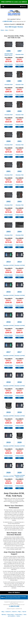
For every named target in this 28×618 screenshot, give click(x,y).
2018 (8, 382)
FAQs (19, 611)
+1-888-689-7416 (19, 24)
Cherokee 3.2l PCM (19, 265)
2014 (8, 262)
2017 (8, 352)
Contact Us (8, 611)
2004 (19, 232)
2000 (19, 111)
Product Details (8, 64)
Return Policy (10, 614)
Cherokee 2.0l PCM (8, 415)
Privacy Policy (18, 614)
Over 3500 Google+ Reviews (14, 27)
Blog (3, 611)
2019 (8, 412)
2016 (8, 322)
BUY (8, 66)
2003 (19, 202)
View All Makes (14, 592)
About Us (14, 611)
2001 (19, 141)
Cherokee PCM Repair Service (8, 54)
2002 (19, 171)
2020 (19, 442)
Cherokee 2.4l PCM (8, 265)
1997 (19, 51)
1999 (19, 81)
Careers (18, 616)
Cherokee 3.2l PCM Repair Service (19, 476)
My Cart (24, 611)
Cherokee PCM (19, 54)
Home (2, 30)
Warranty (4, 614)
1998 (8, 81)
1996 (8, 51)
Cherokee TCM (19, 84)
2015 (8, 292)
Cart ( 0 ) (23, 6)
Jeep (6, 30)
